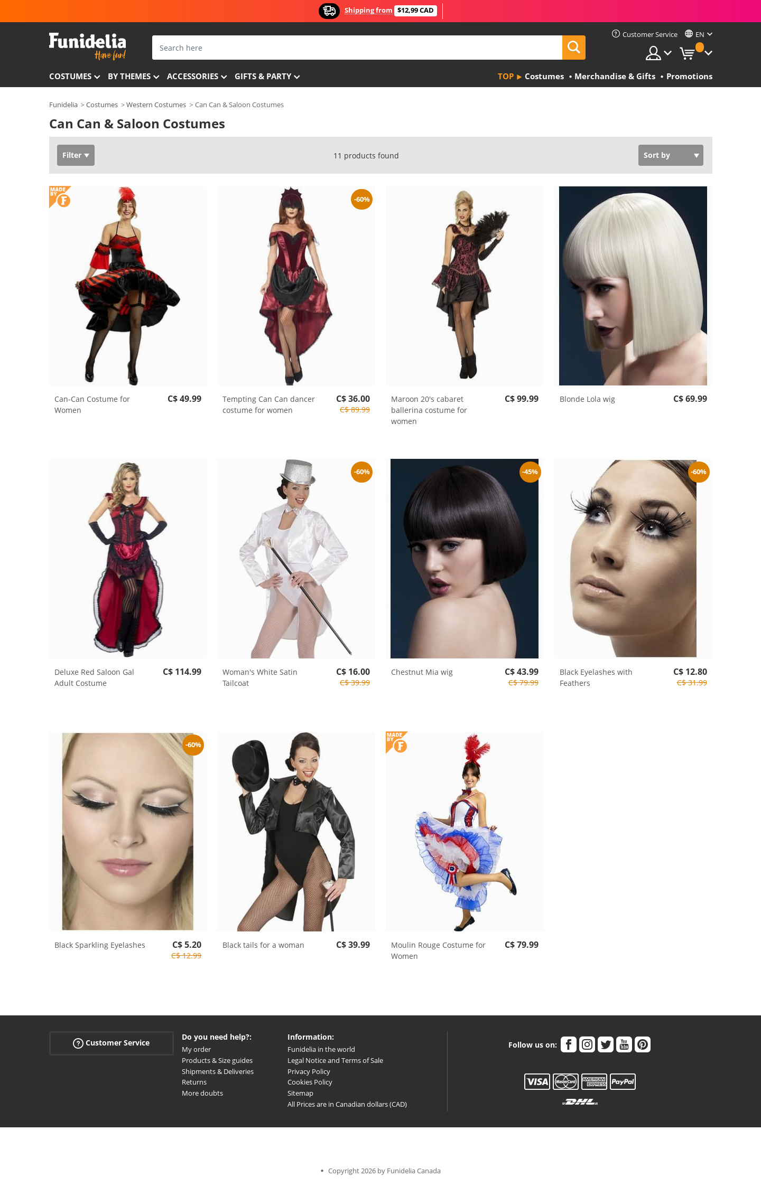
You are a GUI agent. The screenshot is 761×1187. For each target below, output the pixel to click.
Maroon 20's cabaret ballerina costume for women (429, 410)
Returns (194, 1082)
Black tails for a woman (263, 945)
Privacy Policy (308, 1071)
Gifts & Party (263, 76)
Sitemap (300, 1093)
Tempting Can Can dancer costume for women (268, 404)
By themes (129, 76)
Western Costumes (156, 104)
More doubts (202, 1093)
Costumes (70, 76)
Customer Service (111, 1043)
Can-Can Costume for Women (92, 404)
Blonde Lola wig (587, 399)
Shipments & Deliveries (218, 1071)
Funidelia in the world (321, 1049)
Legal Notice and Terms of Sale (335, 1060)
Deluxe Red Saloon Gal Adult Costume (94, 677)
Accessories (192, 76)
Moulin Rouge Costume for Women (438, 950)
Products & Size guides (217, 1060)
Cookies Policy (309, 1082)
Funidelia (63, 104)
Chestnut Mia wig (422, 672)
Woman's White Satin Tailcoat (260, 677)
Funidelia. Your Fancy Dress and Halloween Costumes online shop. (87, 47)
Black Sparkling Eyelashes (99, 945)
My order (196, 1049)
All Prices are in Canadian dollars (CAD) (347, 1104)
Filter (71, 155)
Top (506, 76)
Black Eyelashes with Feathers (596, 677)
